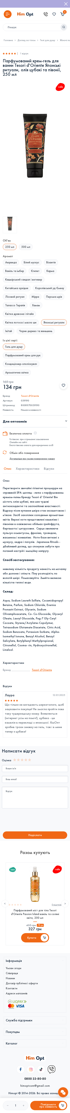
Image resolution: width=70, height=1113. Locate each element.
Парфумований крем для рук (23, 355)
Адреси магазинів (16, 993)
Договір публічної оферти (22, 983)
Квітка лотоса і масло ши (20, 322)
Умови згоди (13, 968)
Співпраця (12, 973)
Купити (31, 937)
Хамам (36, 305)
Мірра (35, 296)
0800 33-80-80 (35, 1079)
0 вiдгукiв (56, 904)
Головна (8, 40)
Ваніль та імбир (14, 271)
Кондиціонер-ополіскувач (21, 364)
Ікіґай (8, 331)
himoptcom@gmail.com (35, 1085)
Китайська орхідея (16, 288)
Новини (10, 978)
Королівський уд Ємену (49, 288)
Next (65, 903)
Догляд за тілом (26, 40)
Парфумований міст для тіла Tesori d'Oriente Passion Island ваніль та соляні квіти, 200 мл (35, 914)
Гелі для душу (47, 40)
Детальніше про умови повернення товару (32, 458)
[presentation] (33, 820)
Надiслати (35, 835)
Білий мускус (31, 262)
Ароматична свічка (16, 372)
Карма (50, 271)
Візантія (51, 262)
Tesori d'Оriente (30, 396)
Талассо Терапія (15, 305)
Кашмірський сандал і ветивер (23, 279)
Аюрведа (11, 262)
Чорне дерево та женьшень (35, 331)
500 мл (25, 247)
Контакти (11, 988)
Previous (5, 903)
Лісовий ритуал (14, 296)
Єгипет (35, 271)
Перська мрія (54, 296)
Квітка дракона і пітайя (19, 314)
